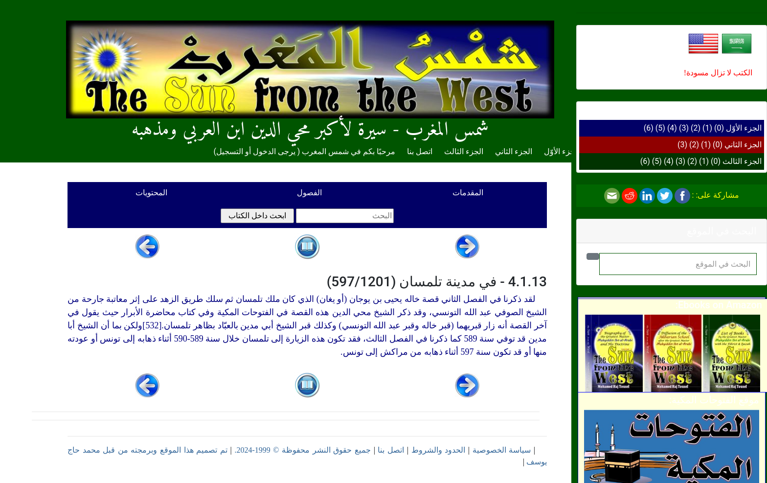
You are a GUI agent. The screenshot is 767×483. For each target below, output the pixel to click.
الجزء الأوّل (744, 128)
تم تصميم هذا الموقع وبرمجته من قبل (163, 450)
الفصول (309, 192)
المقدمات (467, 192)
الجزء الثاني (743, 144)
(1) (707, 128)
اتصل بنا (419, 151)
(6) (649, 128)
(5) (660, 128)
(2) (695, 128)
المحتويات (151, 192)
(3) (684, 128)
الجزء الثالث (742, 161)
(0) (719, 128)
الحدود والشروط (438, 450)
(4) (672, 128)
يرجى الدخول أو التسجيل (255, 151)
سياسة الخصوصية (502, 450)
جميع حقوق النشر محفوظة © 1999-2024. (302, 450)
